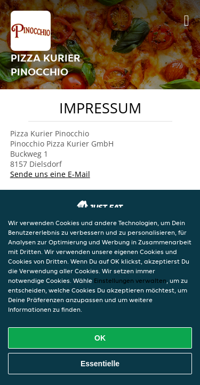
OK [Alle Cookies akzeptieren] (100, 338)
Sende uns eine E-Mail (50, 174)
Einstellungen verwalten (130, 280)
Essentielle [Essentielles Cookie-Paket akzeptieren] (100, 363)
